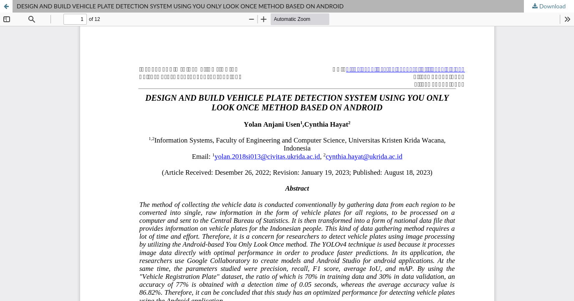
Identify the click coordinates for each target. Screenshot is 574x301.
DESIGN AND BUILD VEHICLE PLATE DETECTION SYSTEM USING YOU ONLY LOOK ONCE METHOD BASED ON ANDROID (180, 6)
